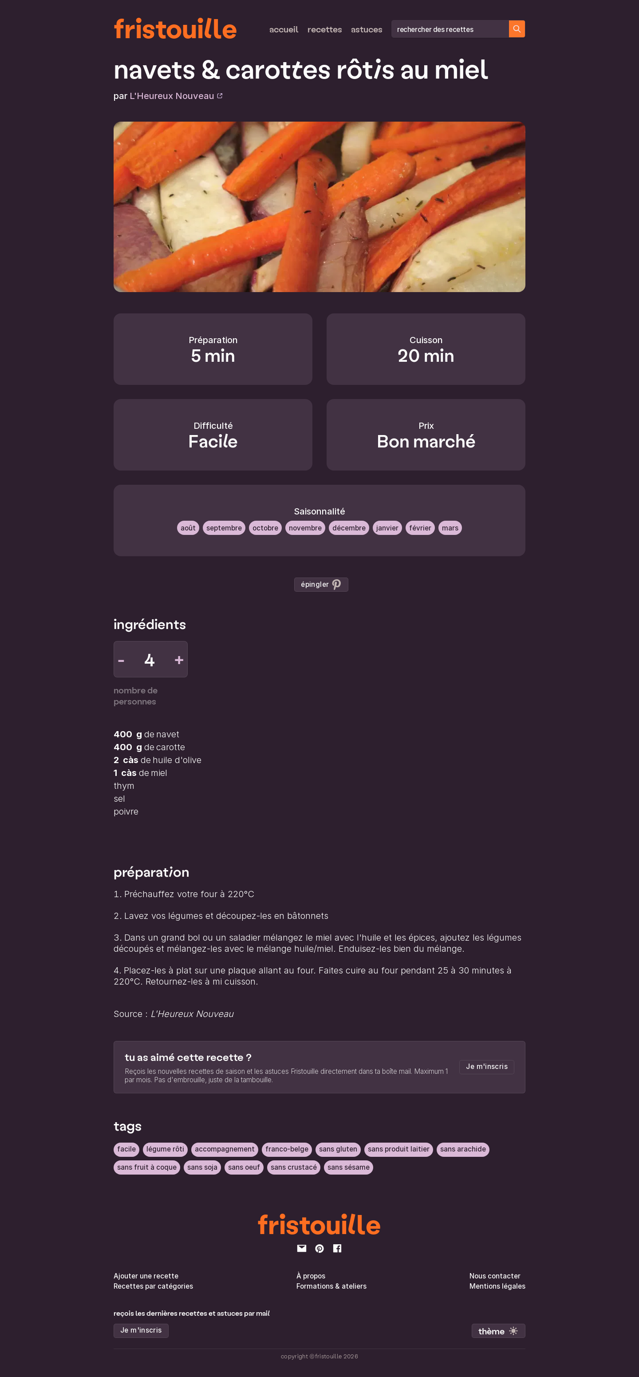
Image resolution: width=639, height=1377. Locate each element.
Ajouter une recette (146, 1275)
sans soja (202, 1167)
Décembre (349, 527)
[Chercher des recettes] (517, 28)
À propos (310, 1275)
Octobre (265, 527)
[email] (301, 1247)
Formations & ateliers (331, 1286)
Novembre (305, 527)
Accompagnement (225, 1149)
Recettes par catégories (153, 1286)
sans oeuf (244, 1167)
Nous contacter (495, 1275)
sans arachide (463, 1149)
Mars (450, 527)
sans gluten (338, 1149)
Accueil (284, 29)
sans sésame (348, 1167)
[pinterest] (319, 1247)
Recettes (325, 29)
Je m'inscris (487, 1066)
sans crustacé (294, 1167)
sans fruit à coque (147, 1167)
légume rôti (165, 1149)
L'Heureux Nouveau (176, 95)
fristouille (175, 27)
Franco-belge (286, 1149)
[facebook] (337, 1247)
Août (188, 527)
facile (126, 1149)
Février (420, 527)
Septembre (224, 527)
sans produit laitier (399, 1149)
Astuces (367, 29)
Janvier (387, 527)
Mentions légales (497, 1286)
